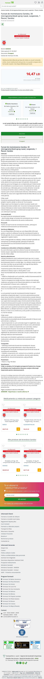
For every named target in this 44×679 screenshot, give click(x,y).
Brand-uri (4, 536)
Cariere (3, 550)
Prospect (11, 53)
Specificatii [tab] (22, 137)
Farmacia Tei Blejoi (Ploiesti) (10, 606)
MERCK (4, 424)
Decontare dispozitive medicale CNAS (12, 560)
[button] (17, 119)
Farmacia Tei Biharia (8, 594)
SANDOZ (8, 49)
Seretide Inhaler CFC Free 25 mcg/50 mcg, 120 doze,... (32, 420)
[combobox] (22, 6)
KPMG (36, 658)
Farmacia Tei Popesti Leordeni (11, 596)
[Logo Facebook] (17, 663)
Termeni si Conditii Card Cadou (10, 519)
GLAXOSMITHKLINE (29, 424)
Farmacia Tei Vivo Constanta (10, 589)
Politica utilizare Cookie (8, 553)
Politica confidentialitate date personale (13, 555)
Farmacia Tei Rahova (8, 591)
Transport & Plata (6, 529)
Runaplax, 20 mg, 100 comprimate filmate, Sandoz (11, 461)
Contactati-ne (5, 541)
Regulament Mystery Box (8, 521)
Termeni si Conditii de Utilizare (10, 517)
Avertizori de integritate (8, 558)
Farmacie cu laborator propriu (10, 526)
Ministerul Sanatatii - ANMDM (10, 567)
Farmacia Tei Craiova (8, 604)
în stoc (38, 78)
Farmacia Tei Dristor (8, 584)
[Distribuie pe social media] (2, 24)
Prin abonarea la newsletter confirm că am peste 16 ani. (23, 491)
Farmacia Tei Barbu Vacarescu (11, 579)
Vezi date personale (18, 503)
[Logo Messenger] (20, 663)
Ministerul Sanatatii (7, 565)
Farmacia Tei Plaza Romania (10, 582)
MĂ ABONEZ (22, 499)
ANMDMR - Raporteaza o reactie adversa (15, 392)
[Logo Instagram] (23, 663)
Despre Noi (4, 548)
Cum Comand (5, 524)
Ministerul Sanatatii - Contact (9, 570)
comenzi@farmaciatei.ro (10, 616)
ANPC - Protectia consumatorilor (11, 572)
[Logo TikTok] (26, 663)
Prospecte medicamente (8, 562)
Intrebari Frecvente (7, 534)
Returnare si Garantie (7, 531)
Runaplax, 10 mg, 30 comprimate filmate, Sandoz (32, 461)
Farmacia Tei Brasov (8, 601)
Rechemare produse (7, 538)
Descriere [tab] (22, 134)
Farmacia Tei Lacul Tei (8, 586)
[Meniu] (2, 2)
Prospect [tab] (22, 141)
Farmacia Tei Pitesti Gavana (10, 599)
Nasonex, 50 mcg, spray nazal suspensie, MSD (11, 420)
